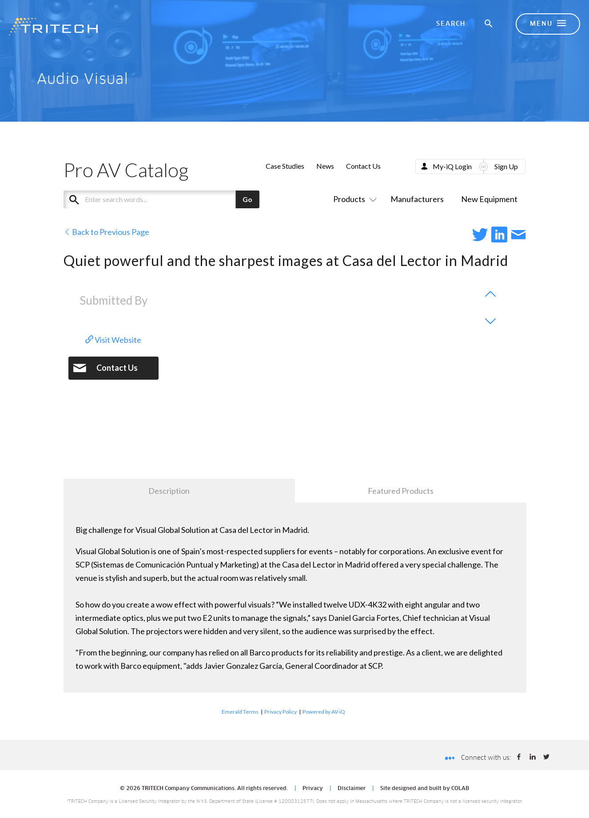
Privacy (312, 788)
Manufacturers (417, 199)
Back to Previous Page (106, 232)
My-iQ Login (452, 166)
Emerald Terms (240, 711)
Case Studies (285, 166)
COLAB (460, 788)
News (325, 166)
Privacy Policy (280, 711)
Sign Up (506, 166)
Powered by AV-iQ (323, 711)
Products (353, 199)
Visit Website (113, 340)
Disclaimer (352, 788)
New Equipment (489, 199)
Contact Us (363, 166)
